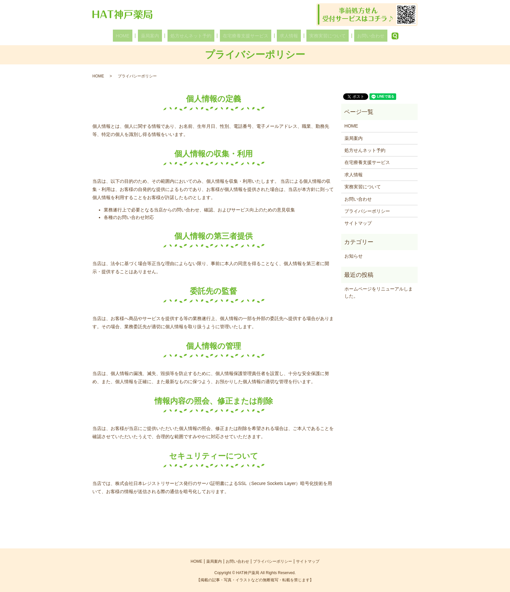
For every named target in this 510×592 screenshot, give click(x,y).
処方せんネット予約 (196, 35)
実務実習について (316, 35)
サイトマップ (358, 223)
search (374, 36)
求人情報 (283, 35)
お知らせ (353, 256)
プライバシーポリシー (367, 211)
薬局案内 (162, 35)
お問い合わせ (353, 35)
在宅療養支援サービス (245, 35)
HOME (140, 35)
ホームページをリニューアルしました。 (378, 292)
